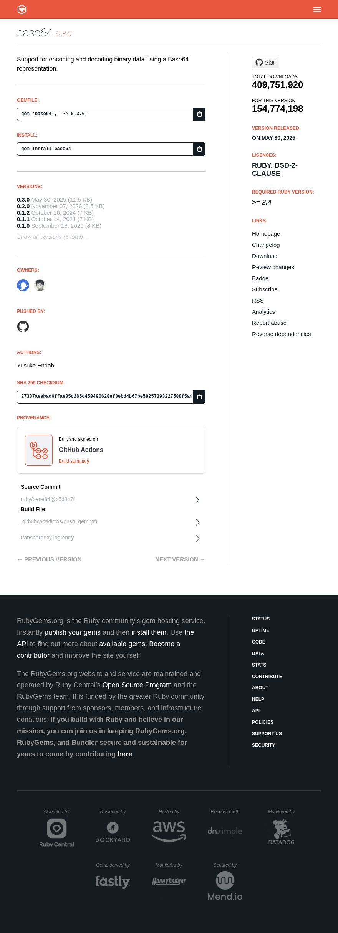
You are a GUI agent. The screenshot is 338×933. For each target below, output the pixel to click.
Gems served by (113, 865)
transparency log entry (47, 537)
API (256, 710)
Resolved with (226, 811)
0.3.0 (23, 199)
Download (265, 256)
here (125, 754)
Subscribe (265, 289)
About (260, 687)
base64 (35, 32)
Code (258, 642)
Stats (259, 665)
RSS (258, 300)
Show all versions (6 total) (50, 236)
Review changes (273, 267)
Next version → (180, 559)
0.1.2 (23, 212)
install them (148, 632)
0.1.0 (23, 225)
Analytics (263, 311)
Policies (262, 722)
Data (258, 653)
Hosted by (172, 811)
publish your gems (73, 632)
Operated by (59, 814)
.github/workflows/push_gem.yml (59, 521)
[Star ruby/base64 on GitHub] (265, 62)
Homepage (266, 233)
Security (263, 745)
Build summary (74, 461)
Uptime (260, 630)
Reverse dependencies (281, 334)
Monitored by (283, 811)
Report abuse (269, 322)
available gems (122, 644)
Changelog (266, 245)
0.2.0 (23, 206)
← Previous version (49, 559)
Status (261, 619)
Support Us (267, 733)
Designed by (115, 811)
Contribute (267, 676)
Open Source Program (137, 685)
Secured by (228, 865)
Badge (260, 278)
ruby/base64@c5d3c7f (48, 499)
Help (258, 699)
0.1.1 (23, 219)
